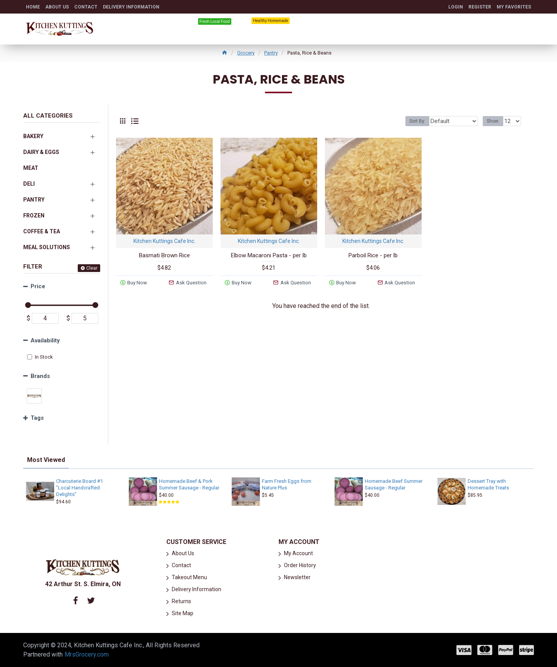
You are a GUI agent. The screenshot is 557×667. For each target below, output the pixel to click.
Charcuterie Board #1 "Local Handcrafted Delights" (79, 487)
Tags (37, 417)
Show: (495, 121)
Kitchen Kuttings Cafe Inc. (164, 241)
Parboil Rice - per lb (373, 255)
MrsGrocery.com (87, 654)
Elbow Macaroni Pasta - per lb (269, 255)
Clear (91, 268)
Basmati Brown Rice (164, 255)
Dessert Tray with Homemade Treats (488, 484)
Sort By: (422, 121)
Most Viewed (46, 459)
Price (38, 286)
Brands (40, 376)
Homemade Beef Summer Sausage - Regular (393, 484)
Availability (45, 340)
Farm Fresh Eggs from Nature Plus (286, 484)
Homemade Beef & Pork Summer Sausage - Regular (189, 484)
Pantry (271, 53)
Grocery (246, 53)
